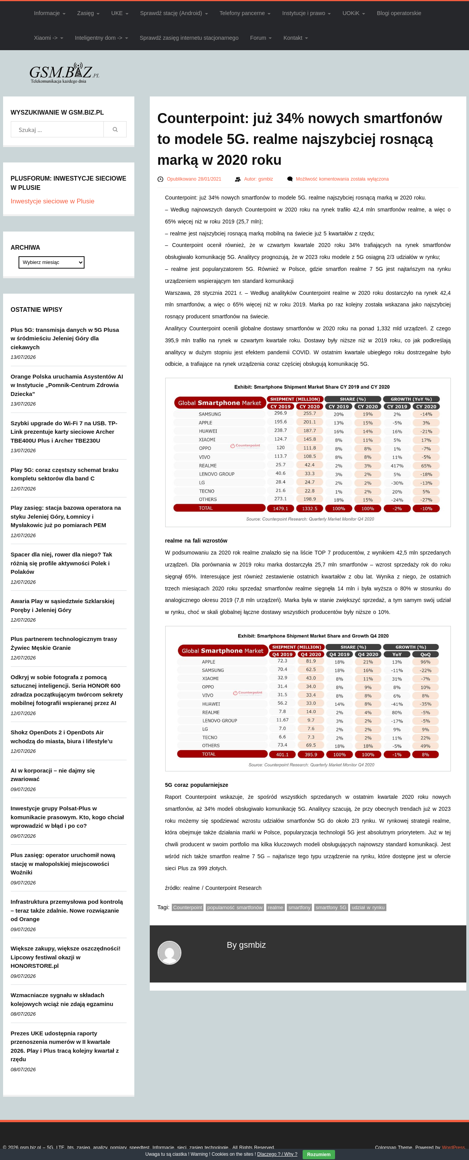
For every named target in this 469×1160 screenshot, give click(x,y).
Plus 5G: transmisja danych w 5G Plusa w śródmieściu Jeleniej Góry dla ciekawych (65, 338)
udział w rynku (368, 907)
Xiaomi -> (46, 38)
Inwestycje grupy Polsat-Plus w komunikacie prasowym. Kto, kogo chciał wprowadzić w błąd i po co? (67, 817)
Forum (258, 38)
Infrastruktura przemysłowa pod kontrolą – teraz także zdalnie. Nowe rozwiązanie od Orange (67, 910)
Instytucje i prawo (303, 13)
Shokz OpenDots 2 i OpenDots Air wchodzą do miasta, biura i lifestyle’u (62, 736)
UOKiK (350, 13)
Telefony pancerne (242, 13)
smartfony (299, 907)
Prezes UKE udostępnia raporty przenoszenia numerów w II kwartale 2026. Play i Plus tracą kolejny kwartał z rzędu (65, 1046)
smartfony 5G (331, 907)
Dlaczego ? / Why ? (277, 1154)
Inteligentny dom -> (98, 38)
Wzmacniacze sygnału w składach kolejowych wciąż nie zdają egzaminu (62, 999)
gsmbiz (266, 179)
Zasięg (85, 13)
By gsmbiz (246, 945)
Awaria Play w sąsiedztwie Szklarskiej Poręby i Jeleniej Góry (63, 605)
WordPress (453, 1147)
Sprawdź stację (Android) (171, 13)
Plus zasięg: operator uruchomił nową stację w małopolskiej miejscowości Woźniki (63, 864)
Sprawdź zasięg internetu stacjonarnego (189, 38)
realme (275, 907)
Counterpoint (187, 907)
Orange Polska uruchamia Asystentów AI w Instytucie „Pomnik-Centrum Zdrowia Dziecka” (67, 385)
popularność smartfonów (234, 907)
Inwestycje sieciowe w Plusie (53, 201)
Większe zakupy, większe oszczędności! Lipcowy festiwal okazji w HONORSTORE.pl (66, 957)
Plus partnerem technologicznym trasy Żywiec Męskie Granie (64, 643)
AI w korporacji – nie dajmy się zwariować (53, 775)
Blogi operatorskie (399, 13)
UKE (117, 13)
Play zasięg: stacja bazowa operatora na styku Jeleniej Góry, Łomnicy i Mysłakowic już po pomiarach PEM (66, 516)
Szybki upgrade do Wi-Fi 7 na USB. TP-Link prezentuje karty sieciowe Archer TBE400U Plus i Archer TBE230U (64, 432)
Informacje (47, 13)
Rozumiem (319, 1154)
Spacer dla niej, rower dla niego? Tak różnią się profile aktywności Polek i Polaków (61, 563)
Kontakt (292, 38)
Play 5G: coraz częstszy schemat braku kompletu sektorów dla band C (65, 474)
